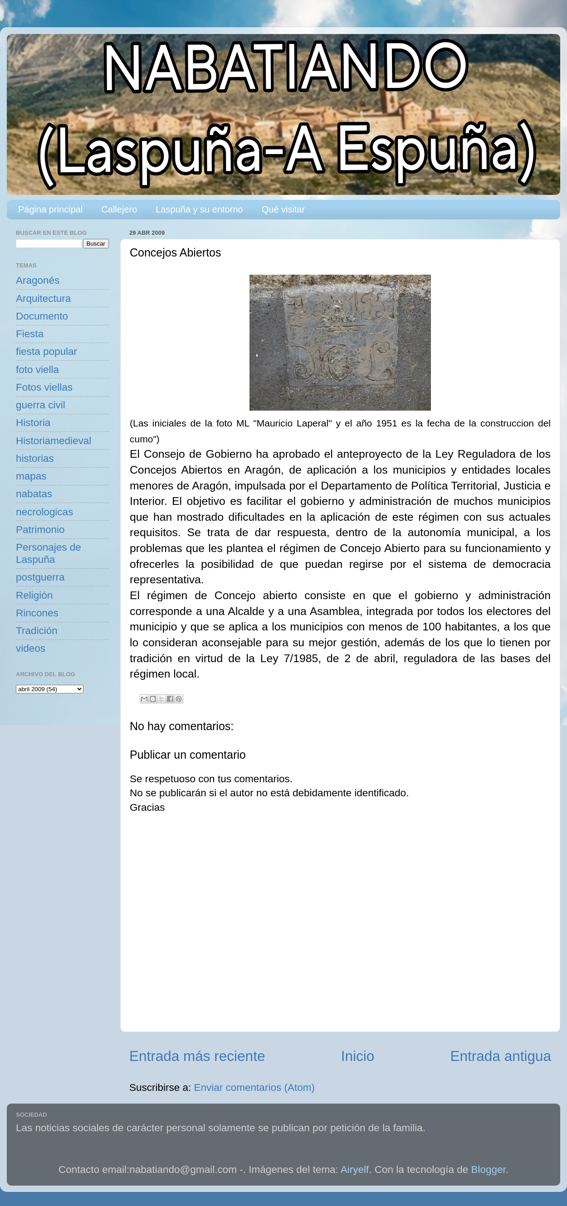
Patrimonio (40, 529)
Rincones (37, 613)
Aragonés (37, 280)
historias (35, 458)
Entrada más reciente (197, 1056)
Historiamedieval (53, 440)
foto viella (37, 369)
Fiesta (30, 333)
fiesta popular (46, 351)
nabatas (34, 493)
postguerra (40, 577)
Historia (33, 422)
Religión (34, 595)
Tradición (37, 630)
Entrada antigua (500, 1056)
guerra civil (40, 405)
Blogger (488, 1169)
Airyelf (355, 1169)
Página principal (50, 209)
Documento (42, 316)
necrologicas (44, 512)
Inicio (358, 1056)
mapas (31, 476)
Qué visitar (283, 209)
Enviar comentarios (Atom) (254, 1087)
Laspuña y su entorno (199, 209)
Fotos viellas (44, 387)
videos (30, 648)
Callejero (119, 209)
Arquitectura (43, 298)
